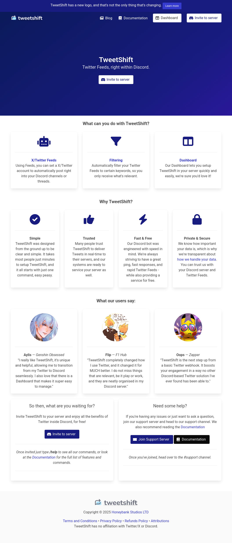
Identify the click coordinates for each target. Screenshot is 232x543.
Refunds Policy (136, 521)
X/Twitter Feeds (43, 160)
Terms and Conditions (80, 521)
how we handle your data (196, 259)
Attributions (160, 521)
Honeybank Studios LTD (130, 512)
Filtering (116, 160)
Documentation (44, 457)
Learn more (172, 5)
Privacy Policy (111, 521)
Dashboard (187, 160)
